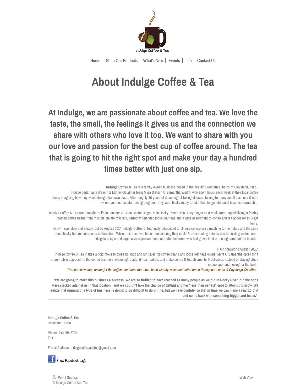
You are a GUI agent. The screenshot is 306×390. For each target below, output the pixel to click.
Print (59, 377)
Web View (246, 377)
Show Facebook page (71, 360)
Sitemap (72, 377)
